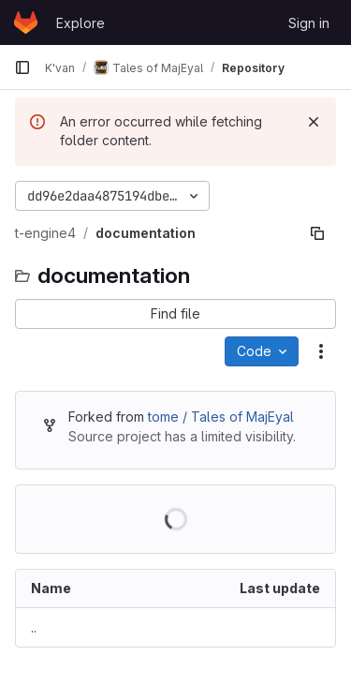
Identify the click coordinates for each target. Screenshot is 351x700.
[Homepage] (25, 22)
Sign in (308, 23)
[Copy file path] (317, 233)
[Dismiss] (313, 122)
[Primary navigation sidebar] (22, 67)
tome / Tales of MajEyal (221, 416)
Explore (80, 23)
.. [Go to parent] (34, 627)
